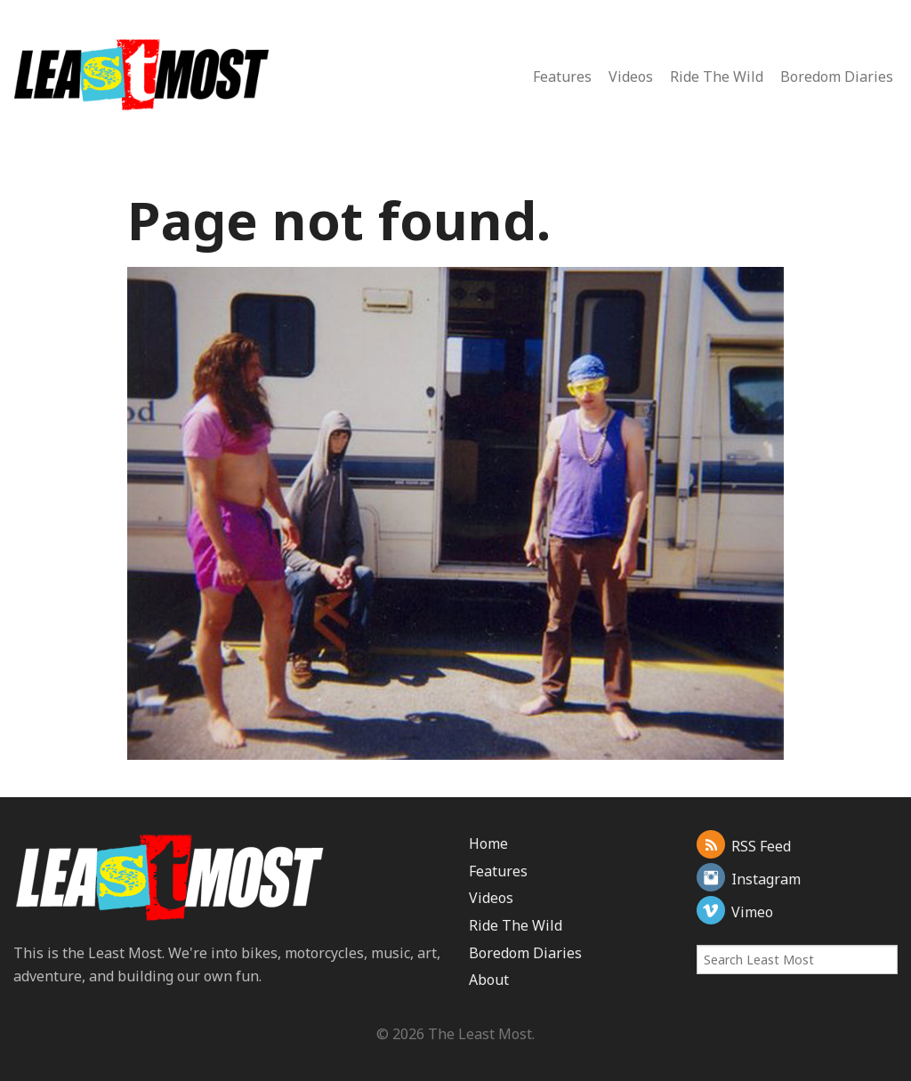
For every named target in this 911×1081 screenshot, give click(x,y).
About (489, 979)
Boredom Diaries (836, 76)
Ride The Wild (716, 76)
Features (562, 76)
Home (488, 843)
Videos (631, 76)
